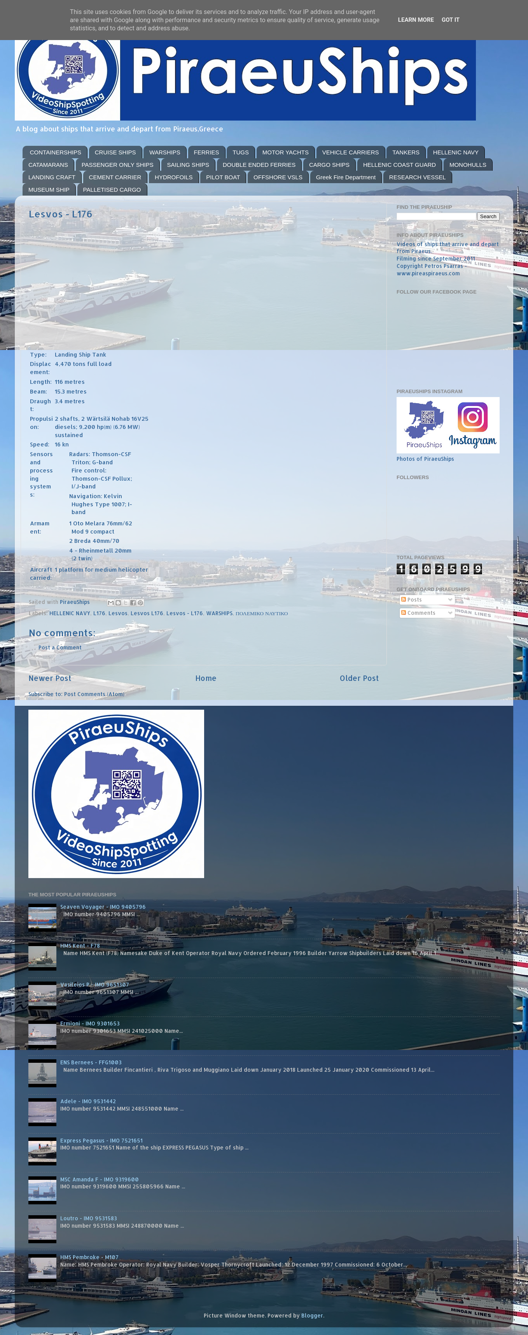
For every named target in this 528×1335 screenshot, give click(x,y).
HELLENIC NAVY (456, 152)
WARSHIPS (164, 152)
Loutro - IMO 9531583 (88, 1218)
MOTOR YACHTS (285, 152)
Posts (411, 599)
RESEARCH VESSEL (417, 177)
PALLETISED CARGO (112, 189)
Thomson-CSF (111, 454)
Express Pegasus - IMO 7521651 (101, 1140)
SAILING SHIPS (188, 164)
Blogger (312, 1315)
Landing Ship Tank (80, 354)
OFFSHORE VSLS (278, 177)
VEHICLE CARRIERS (350, 152)
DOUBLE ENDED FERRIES (259, 164)
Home (206, 678)
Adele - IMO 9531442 (88, 1101)
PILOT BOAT (223, 177)
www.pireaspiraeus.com (428, 273)
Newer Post (50, 678)
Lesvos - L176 (184, 613)
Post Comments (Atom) (94, 694)
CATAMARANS (48, 164)
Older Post (359, 678)
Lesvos (118, 613)
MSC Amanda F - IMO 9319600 (99, 1179)
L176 (99, 613)
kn (65, 444)
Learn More (416, 19)
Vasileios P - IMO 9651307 (94, 984)
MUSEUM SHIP (49, 189)
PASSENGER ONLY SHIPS (118, 164)
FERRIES (206, 152)
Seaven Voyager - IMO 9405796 (103, 906)
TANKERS (406, 152)
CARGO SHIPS (329, 164)
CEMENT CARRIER (115, 177)
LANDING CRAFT (51, 177)
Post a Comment (60, 647)
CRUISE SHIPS (115, 152)
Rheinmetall (96, 550)
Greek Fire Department (346, 177)
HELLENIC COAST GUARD (399, 164)
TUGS (241, 152)
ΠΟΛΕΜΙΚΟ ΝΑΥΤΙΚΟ (262, 613)
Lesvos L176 (147, 613)
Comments (418, 612)
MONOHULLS (467, 164)
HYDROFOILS (174, 177)
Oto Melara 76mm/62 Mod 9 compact (102, 527)
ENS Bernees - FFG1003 (91, 1062)
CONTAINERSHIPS (55, 152)
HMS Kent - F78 (80, 945)
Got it (451, 19)
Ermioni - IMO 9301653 (90, 1023)
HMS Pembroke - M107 (89, 1257)
